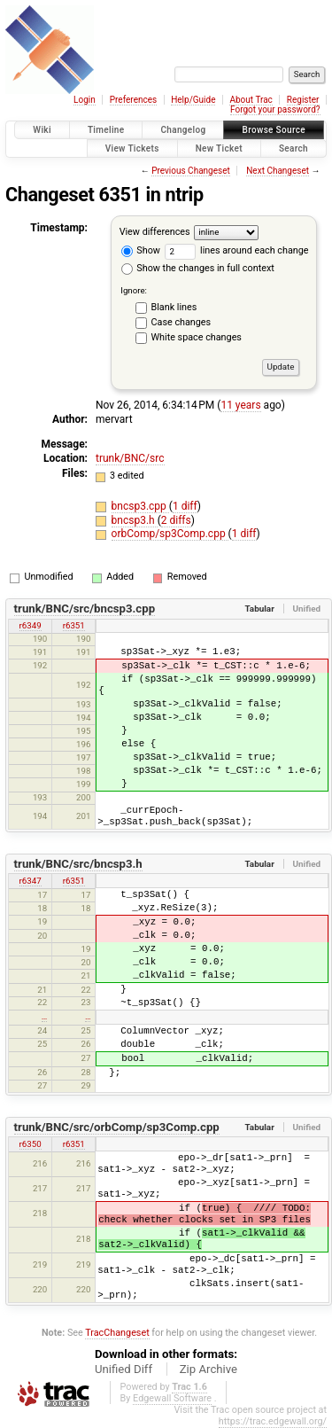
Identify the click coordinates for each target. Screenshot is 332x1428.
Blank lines (174, 307)
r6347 (30, 881)
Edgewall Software (172, 1398)
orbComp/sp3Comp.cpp (170, 533)
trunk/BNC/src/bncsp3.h (78, 863)
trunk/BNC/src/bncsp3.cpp (84, 608)
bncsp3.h (135, 520)
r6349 (30, 625)
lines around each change (237, 250)
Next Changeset (277, 171)
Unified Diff (123, 1369)
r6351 (74, 625)
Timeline (106, 130)
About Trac (250, 100)
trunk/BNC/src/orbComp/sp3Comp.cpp (117, 1127)
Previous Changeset (190, 171)
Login (84, 100)
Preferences (133, 100)
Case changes (181, 322)
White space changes (196, 337)
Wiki (42, 130)
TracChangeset (117, 1332)
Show (140, 250)
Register (303, 100)
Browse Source (273, 130)
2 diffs (176, 520)
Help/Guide (193, 100)
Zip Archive (208, 1369)
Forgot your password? (275, 109)
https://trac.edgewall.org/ (273, 1421)
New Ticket (219, 148)
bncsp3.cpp (140, 506)
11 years (240, 405)
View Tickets (132, 148)
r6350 (30, 1144)
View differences (155, 232)
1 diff (185, 506)
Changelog (182, 130)
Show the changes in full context (197, 268)
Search (293, 148)
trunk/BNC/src (130, 458)
